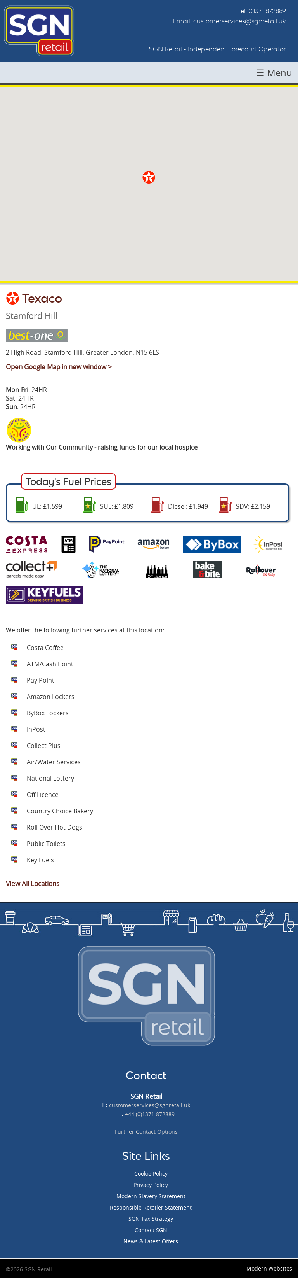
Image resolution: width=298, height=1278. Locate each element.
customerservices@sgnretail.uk (239, 21)
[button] (149, 177)
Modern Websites (269, 1268)
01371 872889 (267, 11)
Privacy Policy (150, 1185)
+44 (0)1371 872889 (150, 1114)
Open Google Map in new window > (59, 366)
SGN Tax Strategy (150, 1218)
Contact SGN (151, 1230)
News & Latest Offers (150, 1241)
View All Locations (32, 883)
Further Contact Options (146, 1131)
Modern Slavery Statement (150, 1196)
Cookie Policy (151, 1173)
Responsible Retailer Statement (151, 1207)
